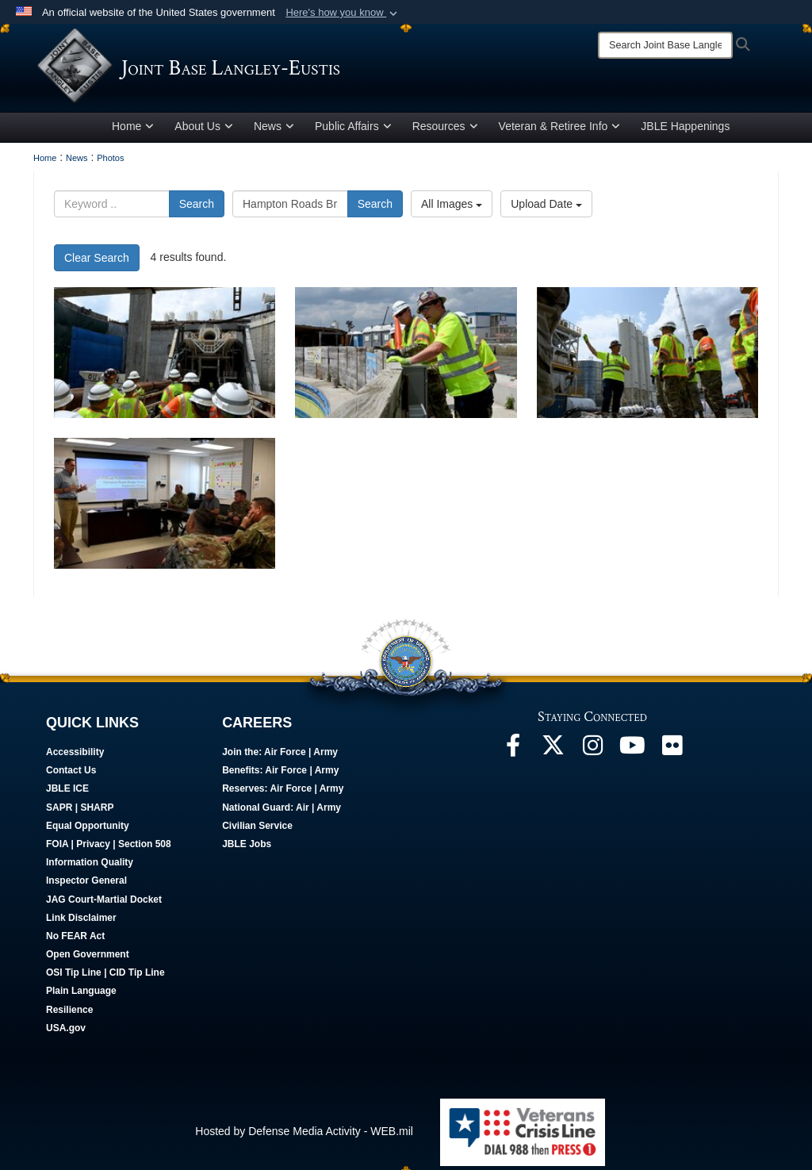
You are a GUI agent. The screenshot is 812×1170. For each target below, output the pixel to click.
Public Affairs (353, 129)
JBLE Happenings (685, 129)
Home (133, 129)
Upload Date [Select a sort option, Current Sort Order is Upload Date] (546, 207)
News (274, 129)
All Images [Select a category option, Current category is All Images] (451, 207)
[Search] (665, 45)
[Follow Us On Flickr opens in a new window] (671, 752)
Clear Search (96, 261)
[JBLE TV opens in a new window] (632, 752)
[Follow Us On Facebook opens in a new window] (513, 752)
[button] (342, 13)
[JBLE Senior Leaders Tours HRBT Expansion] (164, 355)
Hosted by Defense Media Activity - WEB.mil (304, 1134)
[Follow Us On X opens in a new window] (553, 752)
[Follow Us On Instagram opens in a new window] (592, 752)
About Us (203, 129)
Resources (445, 129)
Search (196, 207)
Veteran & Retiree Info (560, 129)
